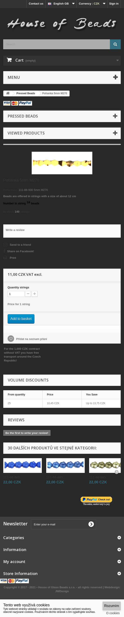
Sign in (114, 3)
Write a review (15, 230)
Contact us (36, 3)
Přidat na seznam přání (31, 339)
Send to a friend (20, 244)
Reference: (10, 190)
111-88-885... (13, 477)
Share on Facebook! (20, 251)
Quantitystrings (18, 287)
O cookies (113, 613)
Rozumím (111, 606)
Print (13, 257)
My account (14, 561)
